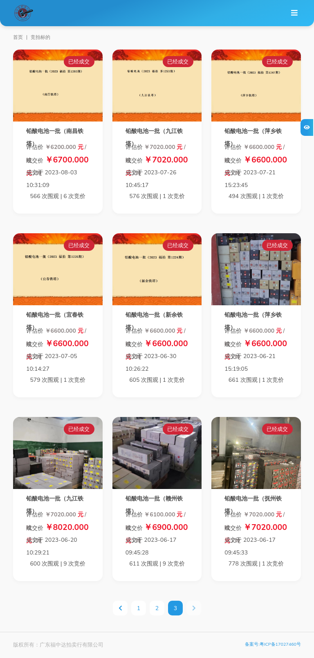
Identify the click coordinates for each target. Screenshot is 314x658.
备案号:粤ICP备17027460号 (273, 644)
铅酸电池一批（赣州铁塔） (154, 505)
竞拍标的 (40, 37)
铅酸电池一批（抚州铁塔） (253, 505)
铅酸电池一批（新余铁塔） (154, 321)
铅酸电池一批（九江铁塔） (154, 137)
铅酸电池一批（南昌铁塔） (54, 137)
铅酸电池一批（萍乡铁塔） (253, 137)
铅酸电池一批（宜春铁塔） (54, 321)
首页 (18, 37)
